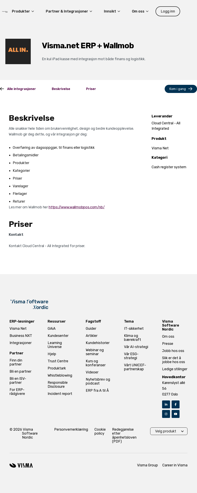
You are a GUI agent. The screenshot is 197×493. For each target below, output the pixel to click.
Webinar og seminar (95, 352)
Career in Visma (174, 465)
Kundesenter (58, 336)
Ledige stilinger (174, 369)
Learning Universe (55, 345)
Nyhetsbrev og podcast (98, 381)
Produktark (57, 368)
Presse (167, 344)
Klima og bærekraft (132, 338)
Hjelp (52, 354)
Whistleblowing (60, 375)
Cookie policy (100, 431)
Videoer (92, 372)
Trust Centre (58, 361)
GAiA (52, 329)
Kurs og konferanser (96, 363)
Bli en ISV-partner (18, 381)
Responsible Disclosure (58, 385)
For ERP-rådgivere (17, 392)
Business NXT (21, 336)
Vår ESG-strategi (131, 356)
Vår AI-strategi (136, 347)
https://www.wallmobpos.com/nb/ (77, 207)
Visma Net (18, 329)
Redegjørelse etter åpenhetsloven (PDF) (124, 435)
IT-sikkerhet (134, 329)
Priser (91, 89)
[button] (23, 11)
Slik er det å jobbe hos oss (173, 360)
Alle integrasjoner (21, 89)
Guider (91, 329)
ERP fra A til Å (97, 390)
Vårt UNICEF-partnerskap (135, 367)
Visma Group (147, 465)
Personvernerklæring (71, 429)
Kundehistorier (98, 343)
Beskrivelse (61, 89)
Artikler (91, 336)
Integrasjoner (21, 343)
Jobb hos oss (173, 351)
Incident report (60, 394)
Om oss (168, 336)
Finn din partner (16, 362)
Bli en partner (20, 371)
